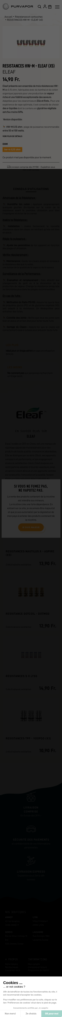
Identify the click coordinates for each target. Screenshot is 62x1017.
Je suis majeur (31, 527)
